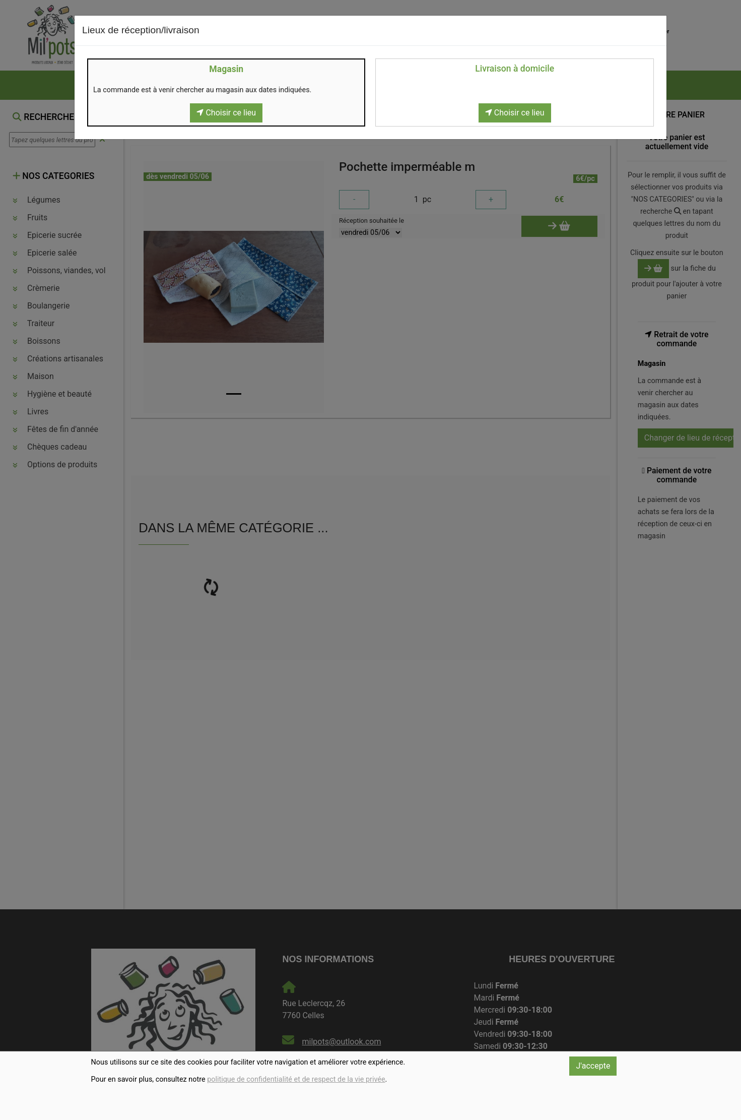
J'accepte (593, 1066)
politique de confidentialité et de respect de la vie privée (296, 1079)
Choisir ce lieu (226, 112)
